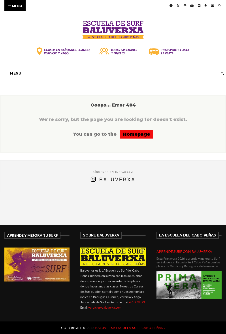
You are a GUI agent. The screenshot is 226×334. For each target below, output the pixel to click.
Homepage (136, 134)
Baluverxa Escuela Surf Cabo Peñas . (130, 328)
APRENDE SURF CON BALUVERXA (184, 251)
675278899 (137, 302)
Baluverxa (117, 179)
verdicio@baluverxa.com (104, 307)
